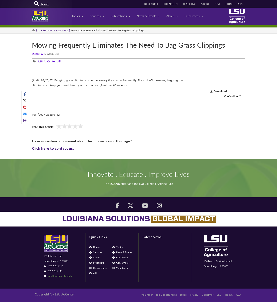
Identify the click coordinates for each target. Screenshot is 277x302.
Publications (120, 16)
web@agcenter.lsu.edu (59, 276)
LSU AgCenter (47, 61)
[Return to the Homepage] (33, 30)
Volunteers (120, 268)
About (172, 16)
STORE (205, 4)
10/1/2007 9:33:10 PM (46, 114)
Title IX (229, 294)
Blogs (183, 294)
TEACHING (189, 4)
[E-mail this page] (25, 114)
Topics (77, 16)
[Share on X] (25, 100)
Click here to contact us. (53, 148)
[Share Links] (24, 107)
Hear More (62, 30)
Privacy (194, 294)
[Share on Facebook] (25, 94)
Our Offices (193, 16)
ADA (238, 294)
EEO (219, 294)
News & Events (148, 16)
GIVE (218, 4)
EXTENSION (170, 4)
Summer (48, 30)
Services (97, 16)
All (59, 61)
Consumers (120, 262)
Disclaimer (207, 294)
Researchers (98, 268)
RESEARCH (151, 4)
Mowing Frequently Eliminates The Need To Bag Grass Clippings (107, 30)
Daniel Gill (38, 54)
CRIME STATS (234, 4)
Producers (96, 262)
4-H (93, 273)
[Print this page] (25, 120)
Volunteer (147, 294)
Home (94, 247)
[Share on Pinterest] (25, 107)
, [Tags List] (47, 61)
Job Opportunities (166, 294)
